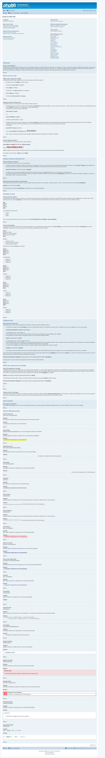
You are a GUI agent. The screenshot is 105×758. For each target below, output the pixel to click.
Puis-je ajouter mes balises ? (56, 31)
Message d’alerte (53, 55)
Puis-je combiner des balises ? (9, 27)
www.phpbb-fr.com (16, 343)
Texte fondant (53, 49)
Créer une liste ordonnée (8, 39)
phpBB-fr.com (51, 752)
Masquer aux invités (54, 54)
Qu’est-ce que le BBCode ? (8, 21)
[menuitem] (4, 11)
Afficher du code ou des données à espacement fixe (13, 33)
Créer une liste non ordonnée (9, 37)
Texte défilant (53, 51)
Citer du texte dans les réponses (9, 32)
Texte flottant (53, 39)
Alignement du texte (54, 37)
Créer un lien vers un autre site (56, 21)
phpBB (46, 751)
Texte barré (52, 40)
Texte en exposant (54, 42)
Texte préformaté (53, 50)
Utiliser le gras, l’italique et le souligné (10, 25)
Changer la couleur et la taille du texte (10, 26)
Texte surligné (53, 36)
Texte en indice (53, 41)
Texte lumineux (53, 44)
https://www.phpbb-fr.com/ (22, 340)
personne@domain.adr (18, 350)
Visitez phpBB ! (20, 332)
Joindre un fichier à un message (56, 26)
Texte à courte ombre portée (56, 46)
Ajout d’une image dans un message (57, 25)
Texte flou (52, 47)
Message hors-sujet (54, 56)
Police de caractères (54, 35)
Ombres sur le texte (54, 45)
